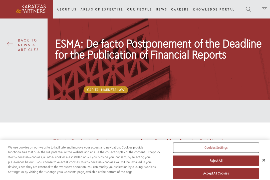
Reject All (216, 164)
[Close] (263, 164)
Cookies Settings (215, 151)
